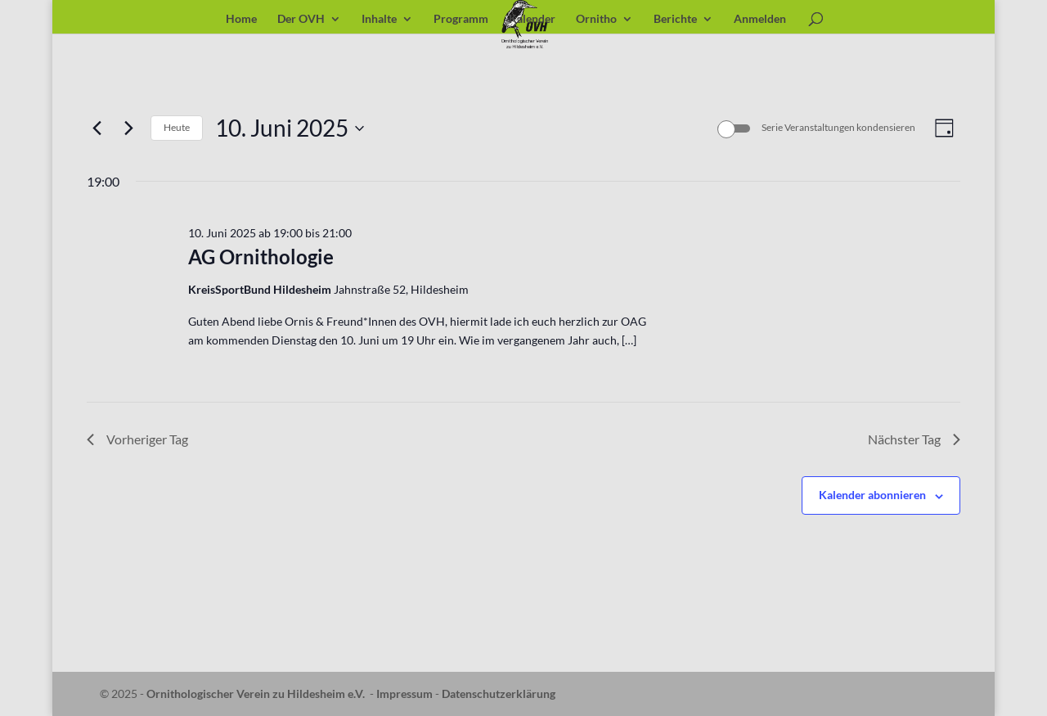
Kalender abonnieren (872, 495)
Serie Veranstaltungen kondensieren (838, 127)
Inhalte (379, 19)
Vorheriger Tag (137, 439)
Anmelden (760, 19)
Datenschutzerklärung (498, 693)
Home (241, 19)
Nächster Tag (914, 439)
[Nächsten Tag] (128, 128)
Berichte (675, 19)
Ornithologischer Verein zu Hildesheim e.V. (255, 693)
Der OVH (301, 19)
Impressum (404, 693)
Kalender (532, 19)
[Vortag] (96, 128)
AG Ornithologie (261, 256)
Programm (461, 19)
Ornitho (596, 19)
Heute (177, 127)
